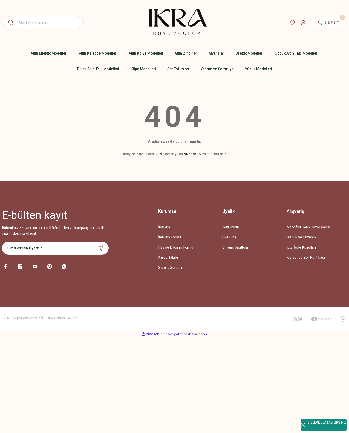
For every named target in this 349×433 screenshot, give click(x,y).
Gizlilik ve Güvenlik (301, 237)
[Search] (44, 22)
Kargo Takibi (168, 257)
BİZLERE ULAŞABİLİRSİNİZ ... (323, 425)
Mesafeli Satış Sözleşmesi (308, 227)
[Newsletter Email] (55, 248)
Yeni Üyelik (231, 227)
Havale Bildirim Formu (175, 247)
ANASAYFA (192, 154)
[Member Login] (302, 22)
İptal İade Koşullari (301, 247)
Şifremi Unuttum (235, 247)
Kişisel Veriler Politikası (305, 257)
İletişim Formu (169, 237)
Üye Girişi (229, 237)
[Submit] (100, 248)
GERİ (158, 154)
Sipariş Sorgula (170, 267)
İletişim (164, 227)
